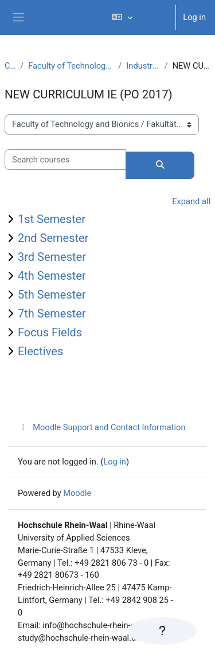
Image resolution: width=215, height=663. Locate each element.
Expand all (191, 201)
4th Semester (52, 276)
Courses (10, 66)
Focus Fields (50, 332)
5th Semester (52, 294)
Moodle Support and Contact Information (102, 427)
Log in (194, 17)
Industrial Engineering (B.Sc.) (142, 66)
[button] (138, 17)
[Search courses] (65, 159)
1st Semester (51, 219)
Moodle (77, 493)
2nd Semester (53, 238)
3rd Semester (52, 257)
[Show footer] (162, 631)
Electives (40, 351)
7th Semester (52, 313)
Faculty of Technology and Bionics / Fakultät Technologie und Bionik (71, 66)
